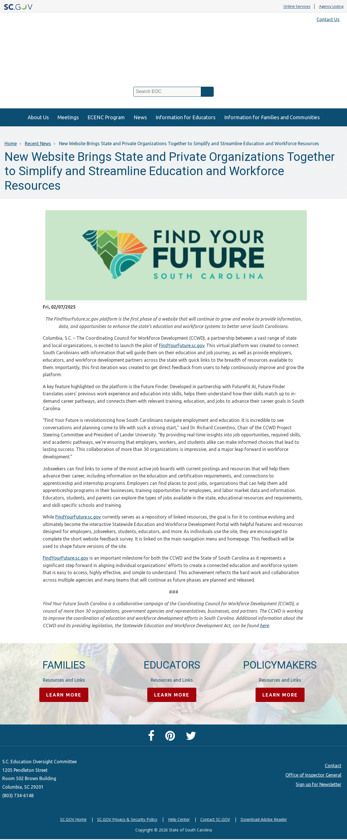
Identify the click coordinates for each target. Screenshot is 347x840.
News (140, 117)
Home (11, 143)
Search (207, 92)
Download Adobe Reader (263, 819)
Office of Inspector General (313, 775)
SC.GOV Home (73, 819)
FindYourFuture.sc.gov (181, 345)
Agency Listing (331, 6)
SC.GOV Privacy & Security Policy (127, 819)
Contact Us (328, 19)
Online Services (297, 6)
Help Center (179, 819)
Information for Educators (185, 117)
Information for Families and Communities (272, 117)
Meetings (68, 117)
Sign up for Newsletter (318, 784)
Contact (333, 765)
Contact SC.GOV (215, 819)
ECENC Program (106, 117)
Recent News (38, 143)
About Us (38, 117)
